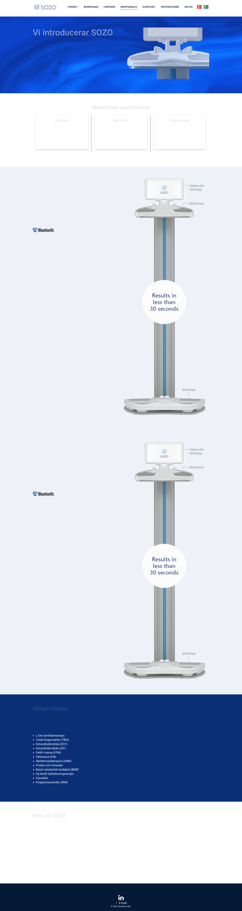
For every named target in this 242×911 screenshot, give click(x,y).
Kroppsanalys (129, 7)
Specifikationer (170, 7)
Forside (72, 7)
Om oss (188, 7)
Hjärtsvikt (148, 7)
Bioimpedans (91, 7)
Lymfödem (109, 7)
